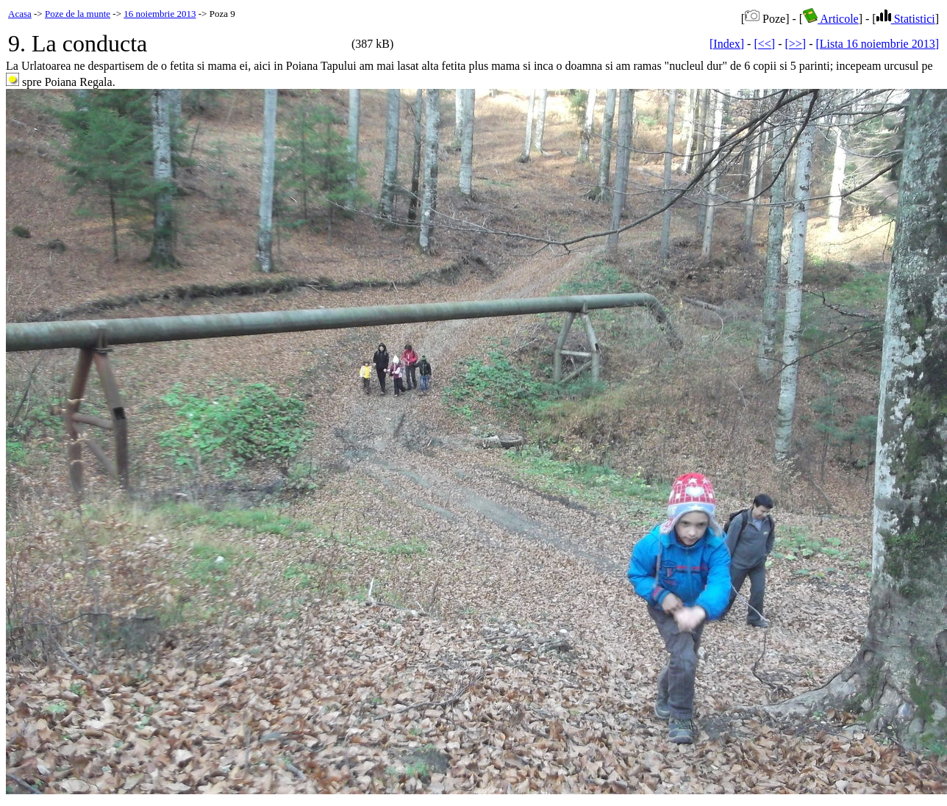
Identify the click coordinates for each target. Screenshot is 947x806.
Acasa (20, 13)
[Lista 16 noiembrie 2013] (877, 43)
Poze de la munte (77, 13)
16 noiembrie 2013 (160, 13)
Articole (831, 18)
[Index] (727, 43)
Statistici (905, 18)
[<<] (764, 43)
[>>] (795, 43)
